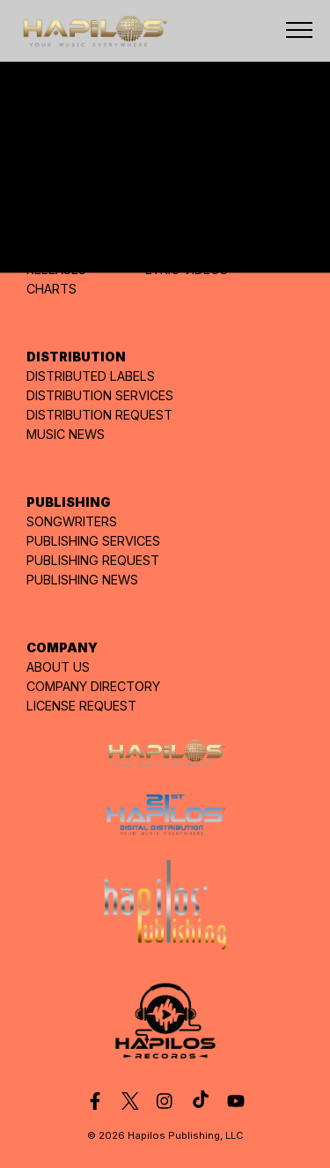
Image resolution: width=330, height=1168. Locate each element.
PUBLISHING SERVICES (93, 540)
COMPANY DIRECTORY (93, 686)
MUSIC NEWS (65, 434)
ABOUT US (58, 666)
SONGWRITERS (71, 521)
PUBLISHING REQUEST (92, 560)
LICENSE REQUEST (81, 705)
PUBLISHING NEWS (82, 579)
